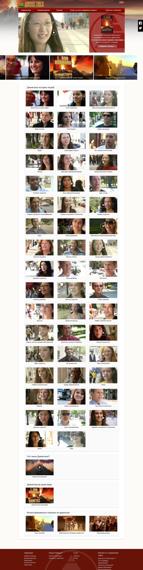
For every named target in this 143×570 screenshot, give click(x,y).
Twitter (75, 558)
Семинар (59, 10)
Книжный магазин (44, 10)
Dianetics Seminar (30, 562)
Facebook (76, 556)
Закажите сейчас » (107, 46)
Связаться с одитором (113, 10)
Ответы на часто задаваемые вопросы (83, 10)
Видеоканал (28, 560)
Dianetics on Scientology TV (106, 558)
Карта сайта (28, 565)
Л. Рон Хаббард (103, 560)
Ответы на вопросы (55, 556)
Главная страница (30, 556)
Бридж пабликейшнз (105, 567)
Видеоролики (26, 10)
